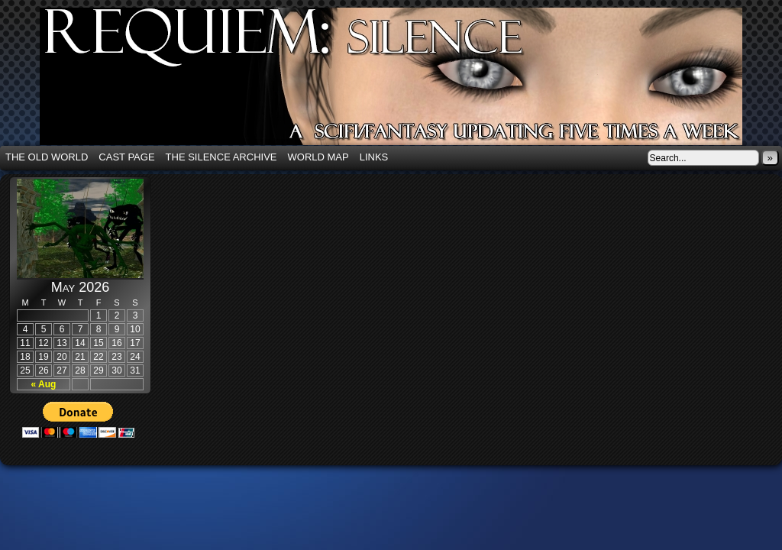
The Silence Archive (221, 157)
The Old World (46, 157)
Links (374, 157)
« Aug (44, 384)
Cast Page (126, 157)
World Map (318, 157)
